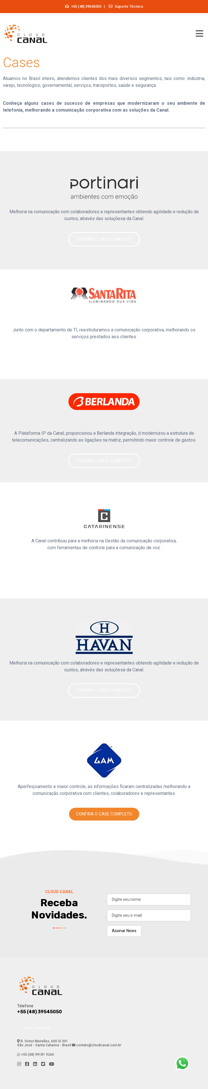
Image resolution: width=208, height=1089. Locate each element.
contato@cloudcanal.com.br (98, 1045)
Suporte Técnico (129, 6)
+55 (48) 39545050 (86, 6)
